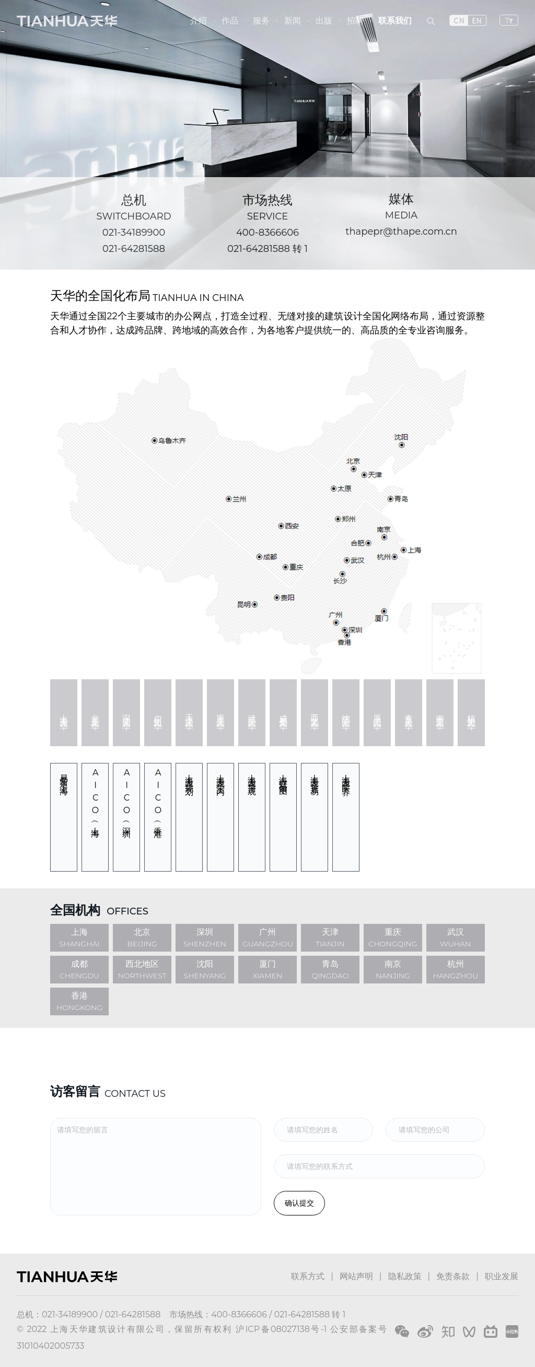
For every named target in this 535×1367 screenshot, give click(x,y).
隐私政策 (405, 1276)
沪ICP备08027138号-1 (281, 1329)
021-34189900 (134, 232)
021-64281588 (133, 248)
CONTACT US (135, 1093)
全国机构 (75, 910)
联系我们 (395, 21)
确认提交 (299, 1203)
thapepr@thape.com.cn (401, 231)
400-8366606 (267, 232)
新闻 (292, 21)
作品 (230, 21)
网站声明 (356, 1276)
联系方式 (307, 1276)
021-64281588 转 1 (267, 248)
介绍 (198, 21)
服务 (261, 21)
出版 (324, 21)
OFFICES (127, 911)
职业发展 (501, 1276)
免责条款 (453, 1276)
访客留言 (75, 1091)
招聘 (355, 21)
